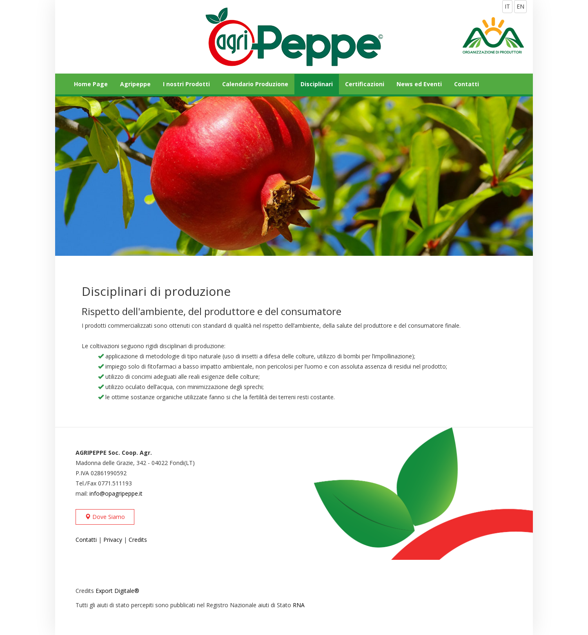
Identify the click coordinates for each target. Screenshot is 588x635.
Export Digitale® (117, 591)
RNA (299, 605)
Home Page (91, 84)
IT (507, 6)
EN (520, 6)
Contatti (466, 84)
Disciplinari (317, 84)
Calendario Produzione (255, 84)
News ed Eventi (419, 84)
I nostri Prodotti (186, 84)
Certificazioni (364, 84)
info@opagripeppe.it (116, 493)
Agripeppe (135, 84)
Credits (138, 539)
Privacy (112, 539)
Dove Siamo (105, 517)
